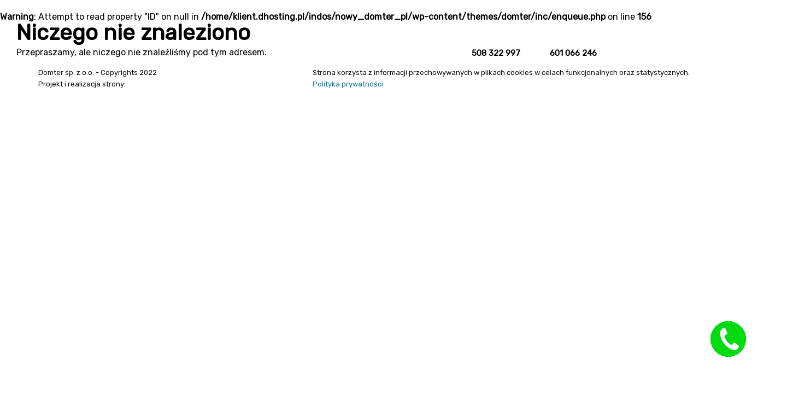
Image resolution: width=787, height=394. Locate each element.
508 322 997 (496, 53)
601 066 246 (573, 53)
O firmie (708, 48)
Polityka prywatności (348, 84)
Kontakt (753, 48)
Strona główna (649, 48)
